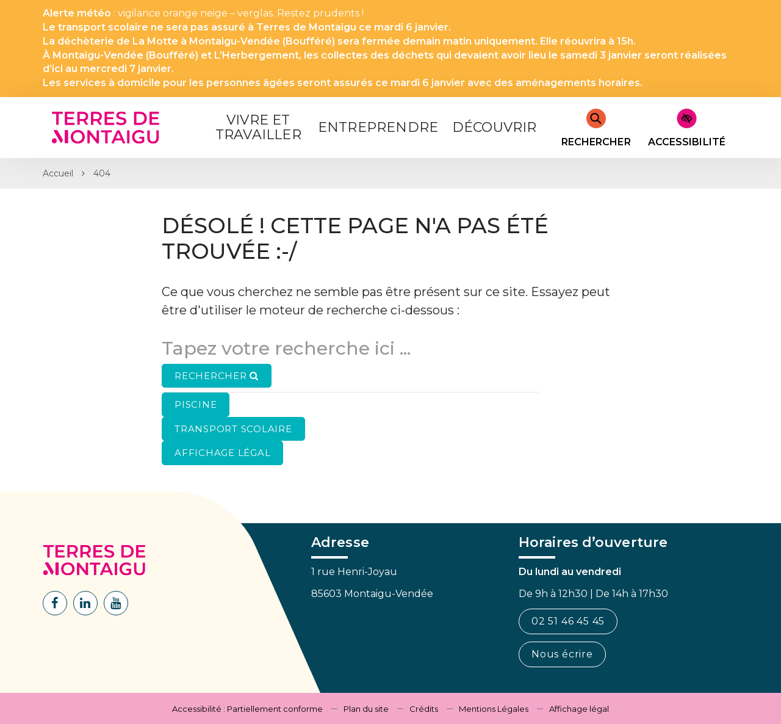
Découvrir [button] (494, 127)
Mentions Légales (493, 709)
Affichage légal (579, 709)
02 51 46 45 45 (568, 621)
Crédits (423, 709)
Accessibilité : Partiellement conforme (247, 709)
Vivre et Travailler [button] (258, 127)
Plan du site (366, 709)
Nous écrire (562, 654)
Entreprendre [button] (378, 127)
